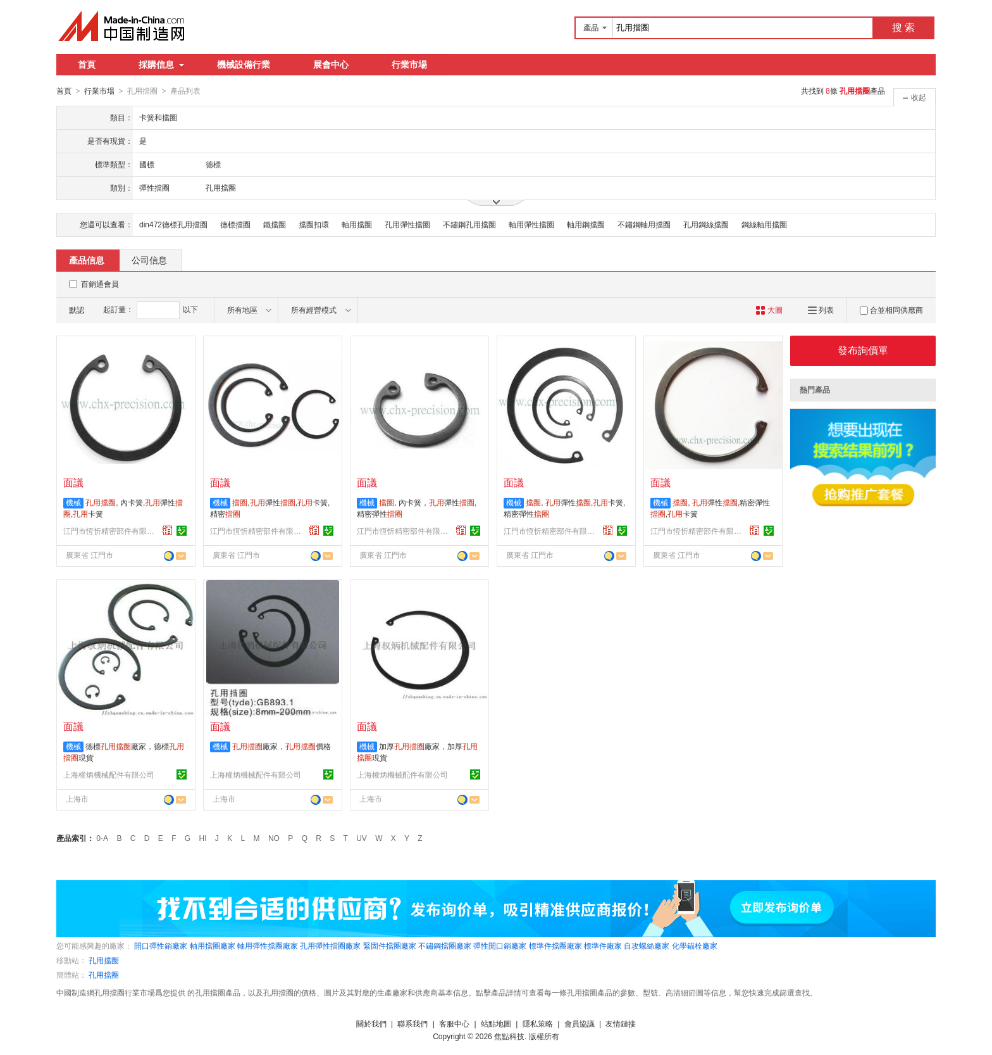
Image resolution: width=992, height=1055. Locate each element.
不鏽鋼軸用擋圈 (644, 224)
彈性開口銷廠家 (499, 945)
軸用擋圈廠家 (212, 945)
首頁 (87, 65)
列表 (821, 309)
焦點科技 (509, 1036)
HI (203, 837)
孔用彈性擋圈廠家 (330, 945)
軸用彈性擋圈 (531, 224)
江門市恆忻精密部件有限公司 (110, 530)
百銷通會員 (100, 283)
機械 (73, 502)
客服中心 (454, 1023)
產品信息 (86, 260)
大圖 (769, 309)
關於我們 (371, 1023)
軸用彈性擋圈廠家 (267, 945)
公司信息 (149, 260)
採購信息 (161, 65)
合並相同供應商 (891, 309)
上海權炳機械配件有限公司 (108, 774)
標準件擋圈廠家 (555, 945)
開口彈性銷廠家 (160, 945)
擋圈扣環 (314, 224)
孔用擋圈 (104, 960)
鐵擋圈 (274, 224)
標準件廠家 (603, 945)
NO (274, 837)
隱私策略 (538, 1023)
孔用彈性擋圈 (407, 224)
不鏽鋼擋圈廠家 (444, 945)
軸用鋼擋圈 (586, 224)
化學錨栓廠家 (694, 945)
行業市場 (409, 65)
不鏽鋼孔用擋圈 (469, 224)
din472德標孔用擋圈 (173, 224)
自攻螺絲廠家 (646, 945)
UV (361, 837)
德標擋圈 (235, 224)
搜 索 (903, 27)
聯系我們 (412, 1023)
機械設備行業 (243, 65)
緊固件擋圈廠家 (389, 945)
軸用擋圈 (357, 224)
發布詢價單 (863, 349)
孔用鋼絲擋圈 (706, 224)
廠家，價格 (281, 746)
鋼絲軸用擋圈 (764, 224)
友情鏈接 (620, 1023)
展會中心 (331, 65)
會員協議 (579, 1023)
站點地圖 (496, 1023)
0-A (102, 837)
